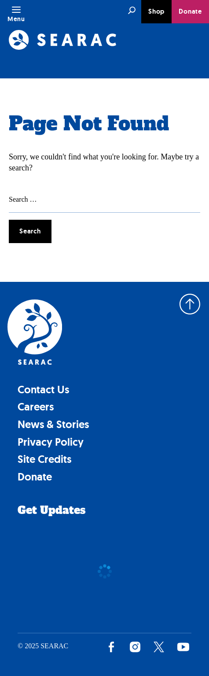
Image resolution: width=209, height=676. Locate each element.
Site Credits (44, 459)
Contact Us (43, 389)
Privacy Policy (51, 442)
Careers (36, 407)
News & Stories (53, 424)
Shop (156, 11)
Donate (190, 11)
